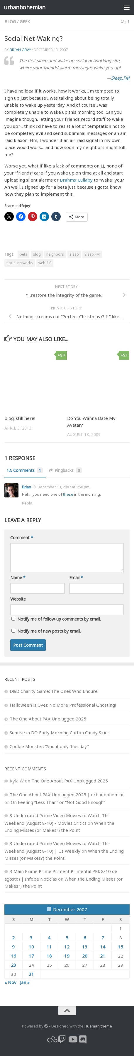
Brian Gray (20, 49)
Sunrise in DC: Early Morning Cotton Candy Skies (60, 732)
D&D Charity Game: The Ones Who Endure (54, 691)
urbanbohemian (24, 7)
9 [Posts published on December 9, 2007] (13, 947)
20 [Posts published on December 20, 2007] (84, 956)
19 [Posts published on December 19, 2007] (66, 956)
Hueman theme (98, 1026)
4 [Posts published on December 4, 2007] (49, 938)
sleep (74, 254)
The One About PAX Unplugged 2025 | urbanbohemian (67, 794)
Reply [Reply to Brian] (27, 503)
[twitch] (62, 1039)
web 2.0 (44, 262)
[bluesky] (51, 1039)
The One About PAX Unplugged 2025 (48, 719)
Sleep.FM (120, 78)
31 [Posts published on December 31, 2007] (31, 974)
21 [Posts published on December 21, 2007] (102, 956)
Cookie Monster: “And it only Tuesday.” (49, 746)
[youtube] (72, 1039)
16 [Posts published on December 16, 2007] (13, 956)
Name (18, 577)
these (68, 494)
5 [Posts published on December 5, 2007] (67, 938)
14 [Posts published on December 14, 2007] (102, 947)
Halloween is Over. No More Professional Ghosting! (63, 705)
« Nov (10, 982)
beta (23, 254)
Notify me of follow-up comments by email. (59, 619)
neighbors (55, 254)
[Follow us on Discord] (83, 1039)
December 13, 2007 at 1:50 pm (63, 487)
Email (76, 577)
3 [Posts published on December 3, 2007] (31, 938)
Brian (26, 487)
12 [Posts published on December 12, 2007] (66, 947)
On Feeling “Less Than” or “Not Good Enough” (58, 802)
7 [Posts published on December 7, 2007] (102, 938)
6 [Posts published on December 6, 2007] (85, 938)
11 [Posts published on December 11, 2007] (49, 947)
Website (18, 599)
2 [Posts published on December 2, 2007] (13, 938)
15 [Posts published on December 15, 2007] (120, 947)
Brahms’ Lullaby (76, 180)
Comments (25, 470)
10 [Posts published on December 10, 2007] (31, 947)
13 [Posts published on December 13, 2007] (84, 947)
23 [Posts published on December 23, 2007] (13, 965)
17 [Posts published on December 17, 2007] (31, 956)
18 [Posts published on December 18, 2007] (49, 956)
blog (10, 21)
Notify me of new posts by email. (49, 631)
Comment (21, 537)
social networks (19, 262)
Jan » (25, 982)
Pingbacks (65, 470)
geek (25, 21)
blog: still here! (19, 418)
